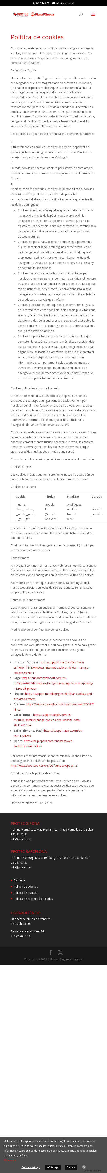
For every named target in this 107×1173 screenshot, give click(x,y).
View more (10, 1160)
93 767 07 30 (19, 862)
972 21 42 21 (19, 834)
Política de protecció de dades (33, 899)
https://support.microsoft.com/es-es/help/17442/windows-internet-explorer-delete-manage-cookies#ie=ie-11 (51, 667)
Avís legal (20, 880)
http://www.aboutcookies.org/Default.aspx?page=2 (44, 765)
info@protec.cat (21, 839)
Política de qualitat (26, 893)
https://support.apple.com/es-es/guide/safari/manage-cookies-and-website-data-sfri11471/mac (47, 720)
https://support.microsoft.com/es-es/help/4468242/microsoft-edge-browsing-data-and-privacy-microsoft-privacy (53, 683)
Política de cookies (26, 886)
